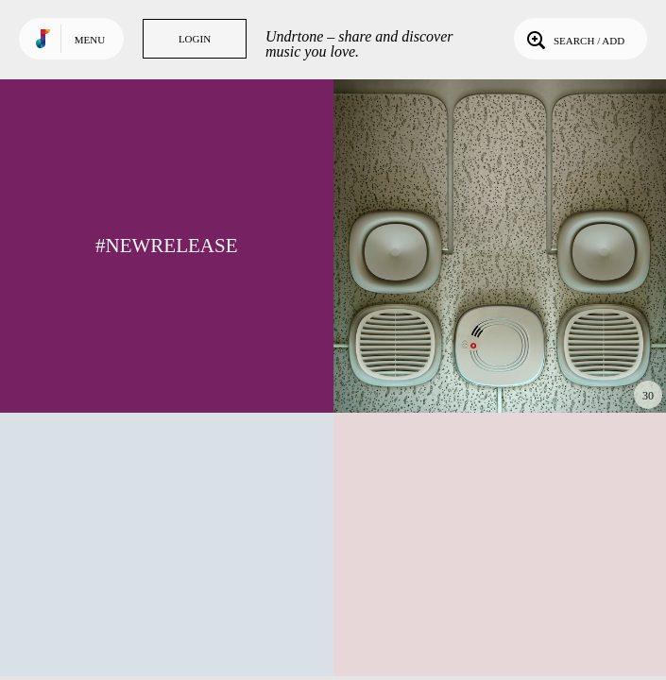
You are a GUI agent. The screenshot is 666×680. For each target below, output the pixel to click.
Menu (90, 39)
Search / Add (573, 38)
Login (195, 38)
